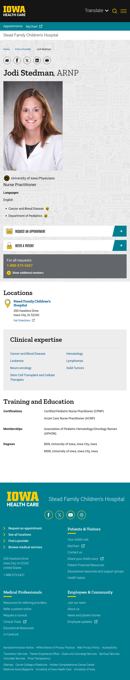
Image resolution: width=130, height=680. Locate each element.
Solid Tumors (75, 368)
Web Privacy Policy (88, 647)
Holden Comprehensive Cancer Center (72, 664)
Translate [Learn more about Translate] (94, 10)
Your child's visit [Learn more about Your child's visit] (78, 539)
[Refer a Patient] (65, 245)
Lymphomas (74, 361)
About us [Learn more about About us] (73, 609)
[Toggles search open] (116, 11)
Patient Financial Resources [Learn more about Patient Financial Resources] (86, 565)
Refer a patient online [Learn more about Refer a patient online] (17, 609)
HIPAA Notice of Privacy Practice (55, 647)
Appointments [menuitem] (13, 26)
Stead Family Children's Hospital (32, 303)
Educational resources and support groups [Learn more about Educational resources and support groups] (96, 571)
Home (6, 49)
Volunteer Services (14, 658)
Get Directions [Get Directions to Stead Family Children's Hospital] (22, 320)
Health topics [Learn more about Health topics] (76, 577)
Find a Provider (23, 49)
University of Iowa (84, 669)
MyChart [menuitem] (32, 26)
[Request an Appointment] (65, 231)
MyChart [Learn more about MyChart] (74, 546)
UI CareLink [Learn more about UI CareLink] (11, 634)
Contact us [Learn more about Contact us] (75, 552)
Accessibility (109, 647)
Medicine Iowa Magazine (18, 669)
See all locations (19, 534)
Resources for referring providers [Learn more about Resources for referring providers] (25, 602)
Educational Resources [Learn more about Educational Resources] (18, 628)
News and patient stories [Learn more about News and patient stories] (84, 615)
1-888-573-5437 (20, 265)
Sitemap (8, 664)
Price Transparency (39, 658)
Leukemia (17, 361)
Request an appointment (25, 528)
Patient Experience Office (44, 653)
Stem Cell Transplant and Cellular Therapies (32, 377)
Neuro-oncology (20, 368)
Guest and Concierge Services (79, 653)
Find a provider (18, 541)
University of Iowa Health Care (53, 669)
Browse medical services (25, 547)
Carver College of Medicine (31, 664)
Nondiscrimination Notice (18, 647)
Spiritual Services (109, 653)
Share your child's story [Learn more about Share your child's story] (83, 559)
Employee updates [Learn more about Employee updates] (80, 621)
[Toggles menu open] (124, 11)
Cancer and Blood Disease (27, 353)
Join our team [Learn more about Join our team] (77, 602)
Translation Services (15, 653)
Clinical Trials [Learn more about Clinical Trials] (12, 621)
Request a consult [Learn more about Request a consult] (15, 615)
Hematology (74, 353)
